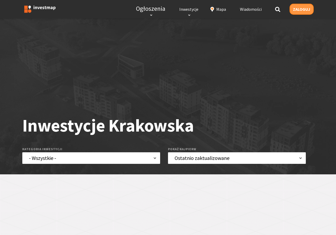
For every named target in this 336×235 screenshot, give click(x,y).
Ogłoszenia (150, 8)
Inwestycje (188, 9)
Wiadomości (251, 9)
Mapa (221, 9)
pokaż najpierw (182, 149)
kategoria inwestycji (42, 149)
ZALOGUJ (301, 9)
